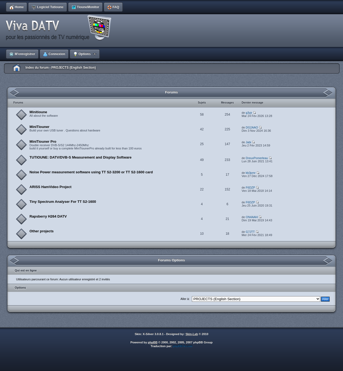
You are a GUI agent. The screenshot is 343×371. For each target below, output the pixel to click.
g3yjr (249, 112)
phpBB (153, 342)
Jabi (248, 142)
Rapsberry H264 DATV (48, 216)
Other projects (41, 231)
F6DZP (250, 187)
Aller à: (184, 298)
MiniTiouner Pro (42, 141)
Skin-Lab (191, 334)
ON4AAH (252, 217)
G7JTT (250, 231)
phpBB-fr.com (182, 346)
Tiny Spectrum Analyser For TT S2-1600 (62, 202)
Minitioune (38, 112)
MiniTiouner (39, 127)
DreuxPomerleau (257, 158)
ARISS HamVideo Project (50, 187)
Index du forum (37, 67)
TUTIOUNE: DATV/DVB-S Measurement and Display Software (80, 157)
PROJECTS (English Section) (73, 67)
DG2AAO (252, 127)
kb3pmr (251, 172)
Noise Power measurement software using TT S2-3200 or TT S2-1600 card (91, 172)
